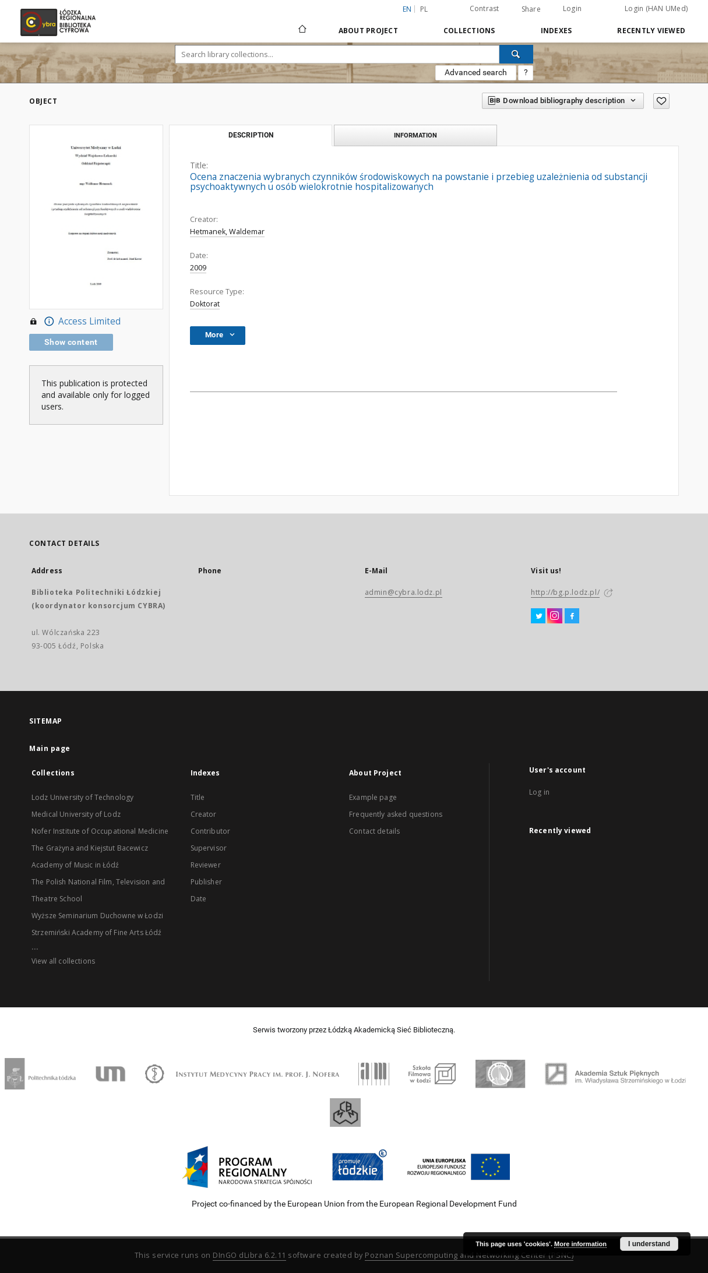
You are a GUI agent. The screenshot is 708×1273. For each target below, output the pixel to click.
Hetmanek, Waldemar (227, 232)
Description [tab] (250, 135)
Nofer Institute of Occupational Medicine (99, 831)
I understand (649, 1244)
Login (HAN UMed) (656, 8)
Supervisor (209, 848)
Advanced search (476, 72)
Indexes (556, 31)
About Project (368, 31)
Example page (373, 797)
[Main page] (302, 23)
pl (424, 9)
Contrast (484, 8)
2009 (198, 268)
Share (531, 9)
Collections (469, 31)
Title (198, 797)
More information (580, 1243)
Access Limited (75, 321)
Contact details (374, 831)
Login (572, 8)
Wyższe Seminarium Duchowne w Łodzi (97, 916)
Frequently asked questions (395, 814)
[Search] (516, 54)
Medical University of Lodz (76, 814)
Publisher (206, 882)
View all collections (63, 961)
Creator (204, 814)
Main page (50, 748)
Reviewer (206, 865)
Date (199, 899)
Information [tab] (415, 135)
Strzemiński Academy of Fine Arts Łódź (96, 932)
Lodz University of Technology (82, 797)
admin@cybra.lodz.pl (403, 592)
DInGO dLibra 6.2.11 (249, 1255)
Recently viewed (651, 31)
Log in (539, 792)
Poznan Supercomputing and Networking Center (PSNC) (469, 1255)
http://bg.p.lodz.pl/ (565, 592)
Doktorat (205, 304)
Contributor (211, 831)
